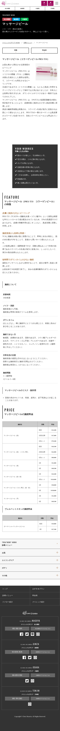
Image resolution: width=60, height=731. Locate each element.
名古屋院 (7, 8)
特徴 (15, 51)
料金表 (44, 51)
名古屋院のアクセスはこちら (42, 628)
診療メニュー (28, 42)
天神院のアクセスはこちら (43, 698)
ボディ (4, 568)
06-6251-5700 (17, 675)
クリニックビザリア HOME (11, 42)
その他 (4, 576)
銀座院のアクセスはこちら (43, 652)
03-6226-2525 (17, 652)
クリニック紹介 (38, 602)
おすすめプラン (38, 589)
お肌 (3, 553)
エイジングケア (8, 560)
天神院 (53, 8)
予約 (44, 3)
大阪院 (37, 8)
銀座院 (22, 8)
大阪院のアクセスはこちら (43, 675)
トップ (5, 589)
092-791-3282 (17, 698)
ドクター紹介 (7, 602)
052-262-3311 (17, 628)
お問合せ (50, 3)
